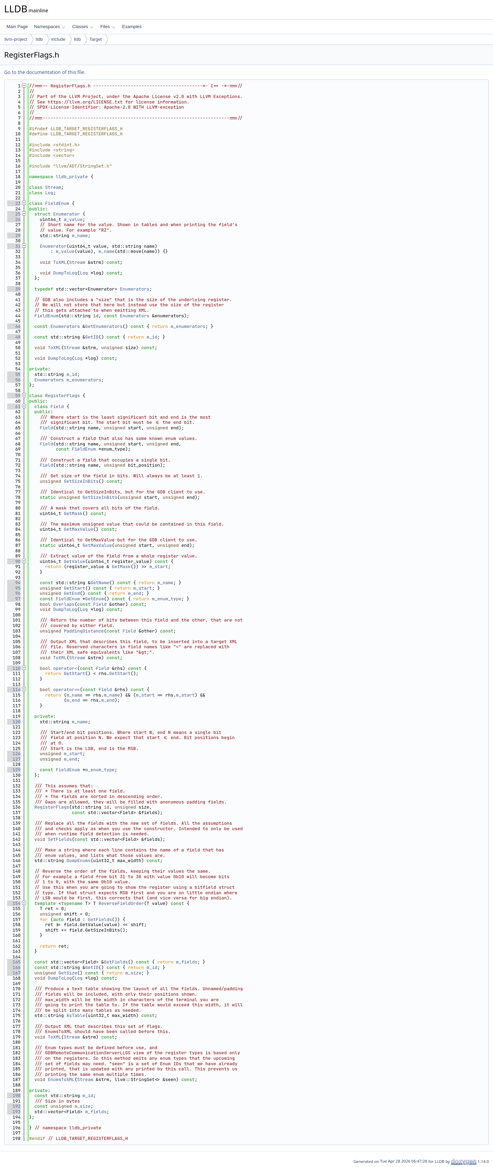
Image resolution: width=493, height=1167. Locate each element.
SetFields (60, 839)
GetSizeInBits (81, 481)
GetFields (100, 919)
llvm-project (15, 39)
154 (14, 903)
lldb (39, 39)
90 (14, 561)
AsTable (75, 1015)
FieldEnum (57, 203)
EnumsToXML (61, 1079)
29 (14, 235)
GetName (99, 583)
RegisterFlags (62, 395)
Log (49, 193)
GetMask (73, 513)
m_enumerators (188, 326)
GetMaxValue (78, 529)
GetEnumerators (104, 326)
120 (14, 722)
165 (14, 962)
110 (14, 668)
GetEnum (94, 599)
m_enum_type (166, 599)
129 (14, 770)
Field (57, 406)
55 (14, 374)
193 (14, 1112)
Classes (82, 26)
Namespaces (49, 26)
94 (14, 583)
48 (14, 337)
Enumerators (134, 289)
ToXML (59, 262)
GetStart (74, 588)
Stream (53, 187)
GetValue (74, 561)
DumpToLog (65, 273)
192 (14, 1106)
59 (14, 395)
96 (14, 593)
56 (14, 380)
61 (14, 406)
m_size (133, 973)
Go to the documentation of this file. (44, 72)
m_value (73, 219)
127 (14, 759)
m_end (134, 593)
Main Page (17, 26)
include (58, 39)
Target (95, 39)
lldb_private (72, 177)
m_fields (186, 962)
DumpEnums (78, 860)
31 (14, 246)
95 (14, 588)
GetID (92, 337)
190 (14, 1095)
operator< (65, 668)
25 (14, 214)
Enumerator (66, 214)
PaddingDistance (84, 631)
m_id (152, 337)
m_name (80, 235)
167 (14, 973)
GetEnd (72, 593)
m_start (158, 566)
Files (107, 26)
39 (14, 289)
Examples (132, 26)
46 (14, 326)
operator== (66, 689)
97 (14, 599)
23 (14, 203)
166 (14, 967)
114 (14, 689)
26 (14, 219)
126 (14, 754)
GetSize (68, 973)
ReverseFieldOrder (121, 903)
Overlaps (63, 604)
